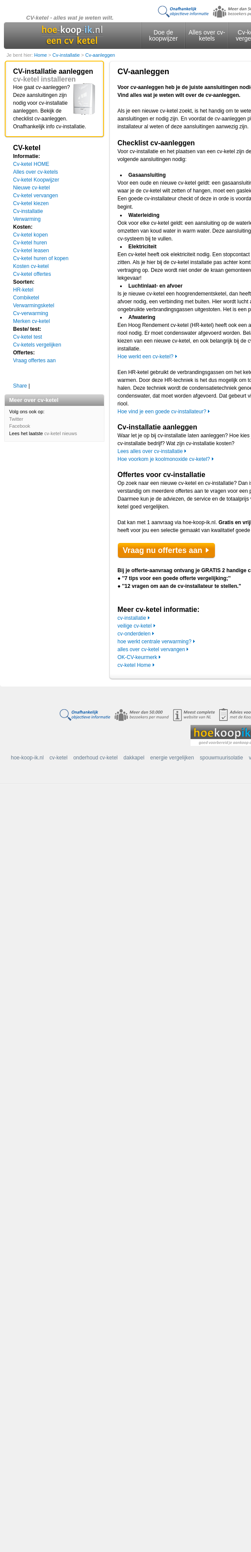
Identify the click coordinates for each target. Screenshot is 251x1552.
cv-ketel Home (134, 665)
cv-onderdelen (134, 634)
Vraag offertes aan (34, 360)
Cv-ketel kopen (30, 235)
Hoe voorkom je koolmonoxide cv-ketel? (163, 459)
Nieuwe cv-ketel (31, 188)
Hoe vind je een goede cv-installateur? (161, 412)
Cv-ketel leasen (31, 250)
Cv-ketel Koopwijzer (36, 180)
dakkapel (134, 758)
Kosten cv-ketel (31, 266)
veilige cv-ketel (134, 626)
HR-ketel (23, 290)
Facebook (19, 426)
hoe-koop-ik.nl (27, 758)
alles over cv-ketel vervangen (151, 649)
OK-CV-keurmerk (137, 657)
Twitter (16, 419)
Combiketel (26, 298)
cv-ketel (58, 758)
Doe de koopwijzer (163, 35)
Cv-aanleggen (100, 55)
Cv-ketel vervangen (35, 195)
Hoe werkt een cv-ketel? (145, 357)
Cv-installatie (66, 55)
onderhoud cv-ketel (95, 758)
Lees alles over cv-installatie (150, 451)
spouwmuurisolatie (221, 758)
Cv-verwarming (30, 313)
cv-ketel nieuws (60, 433)
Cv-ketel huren (30, 243)
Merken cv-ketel (31, 321)
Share (20, 386)
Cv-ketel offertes (32, 274)
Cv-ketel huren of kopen (40, 258)
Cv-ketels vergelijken (37, 345)
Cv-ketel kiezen (31, 203)
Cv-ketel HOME (31, 164)
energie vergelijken (172, 758)
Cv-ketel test (27, 337)
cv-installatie (131, 618)
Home (41, 55)
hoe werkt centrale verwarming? (154, 642)
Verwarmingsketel (33, 305)
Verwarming (26, 219)
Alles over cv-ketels (206, 35)
